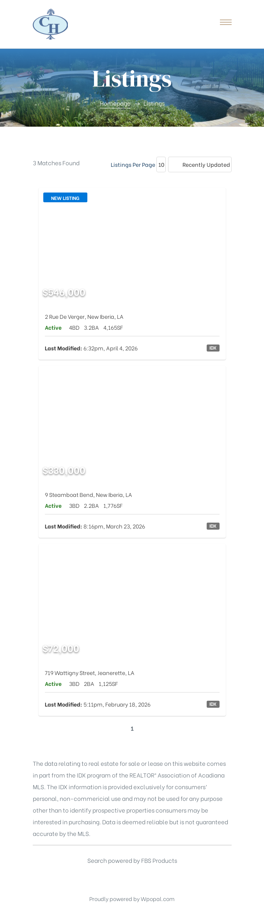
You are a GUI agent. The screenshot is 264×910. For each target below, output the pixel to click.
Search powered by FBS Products (132, 860)
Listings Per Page (133, 164)
